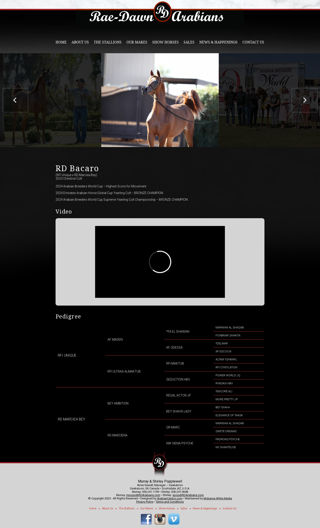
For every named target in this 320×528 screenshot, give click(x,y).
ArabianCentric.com (169, 498)
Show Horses (165, 42)
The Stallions (108, 42)
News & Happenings (218, 42)
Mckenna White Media (218, 498)
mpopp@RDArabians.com (143, 495)
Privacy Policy (144, 501)
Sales (189, 42)
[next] (304, 100)
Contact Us (253, 42)
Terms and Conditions (170, 501)
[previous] (15, 100)
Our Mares (136, 42)
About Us (80, 42)
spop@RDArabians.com (188, 495)
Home (61, 42)
